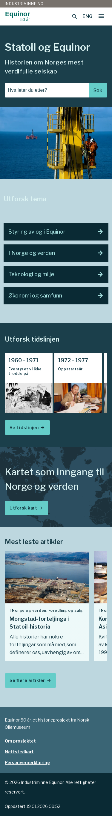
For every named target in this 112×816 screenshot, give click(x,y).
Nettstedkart (19, 751)
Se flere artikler (30, 680)
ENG (87, 16)
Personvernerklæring (27, 762)
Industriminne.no (24, 3)
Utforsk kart (26, 507)
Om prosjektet (20, 740)
